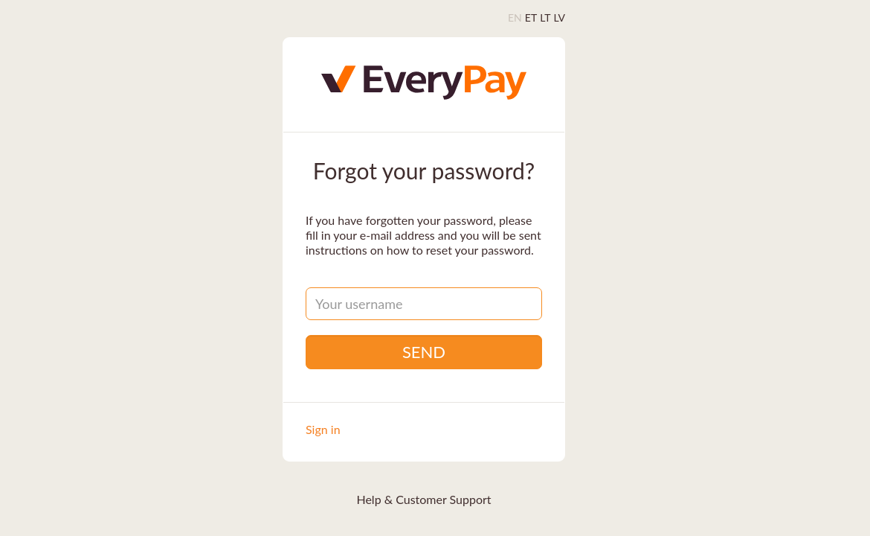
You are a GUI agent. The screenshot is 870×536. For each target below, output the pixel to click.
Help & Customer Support (423, 499)
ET (531, 17)
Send (423, 352)
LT (545, 17)
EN (515, 17)
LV (559, 17)
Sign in (323, 429)
